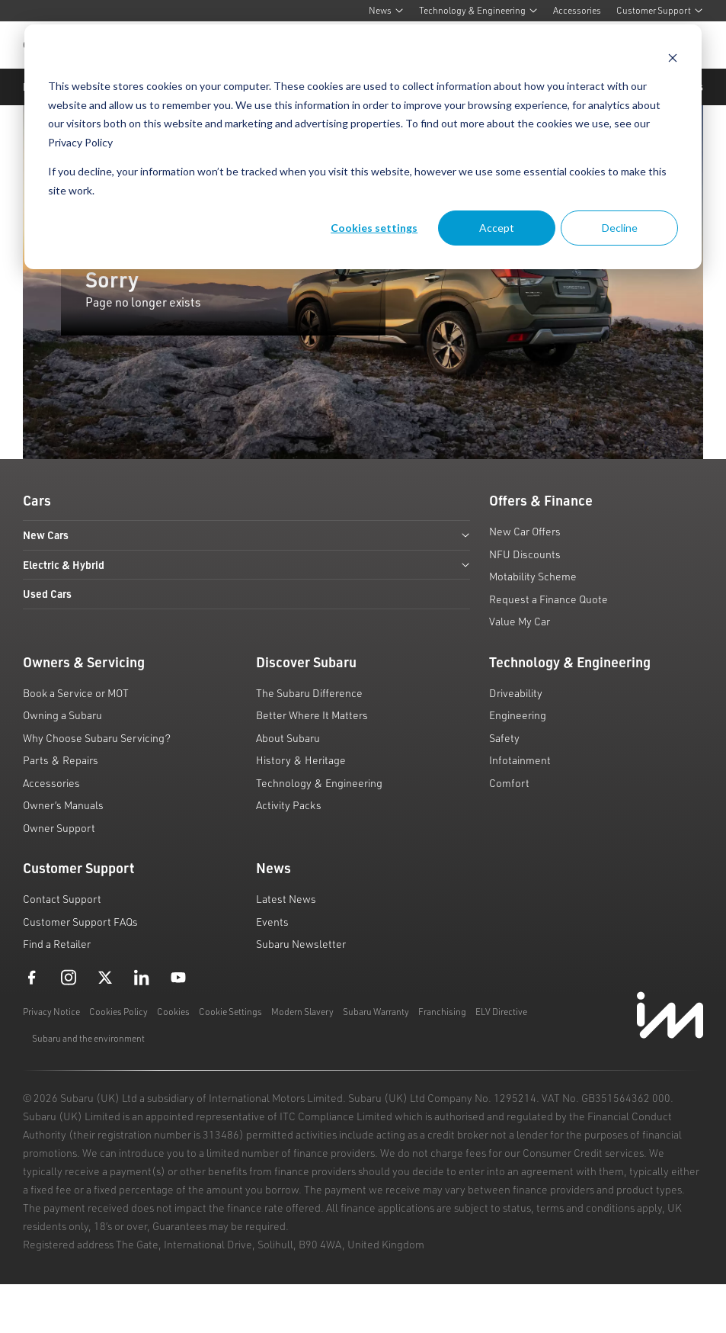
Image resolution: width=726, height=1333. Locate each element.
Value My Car (519, 621)
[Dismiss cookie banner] (672, 57)
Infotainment (520, 759)
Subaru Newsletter (301, 943)
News (386, 10)
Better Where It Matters (312, 714)
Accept (496, 227)
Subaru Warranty (376, 1011)
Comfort (509, 782)
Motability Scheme (533, 576)
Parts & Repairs (60, 759)
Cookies (173, 1011)
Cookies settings (374, 227)
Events (272, 921)
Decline (620, 227)
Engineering (517, 714)
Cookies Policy (118, 1011)
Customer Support (659, 10)
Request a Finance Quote (548, 599)
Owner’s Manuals (63, 804)
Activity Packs (288, 804)
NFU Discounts (525, 554)
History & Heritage (301, 759)
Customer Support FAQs (80, 921)
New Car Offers (525, 531)
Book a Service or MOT (76, 692)
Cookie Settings (230, 1011)
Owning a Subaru (62, 714)
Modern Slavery (302, 1011)
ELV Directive (501, 1011)
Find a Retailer (57, 943)
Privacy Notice (51, 1011)
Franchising (442, 1011)
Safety (504, 737)
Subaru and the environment (88, 1038)
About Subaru (288, 737)
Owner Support (59, 827)
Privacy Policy (80, 142)
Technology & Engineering (478, 10)
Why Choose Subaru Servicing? (97, 737)
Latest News (286, 898)
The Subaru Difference (309, 692)
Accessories (577, 10)
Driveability (515, 692)
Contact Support (62, 898)
